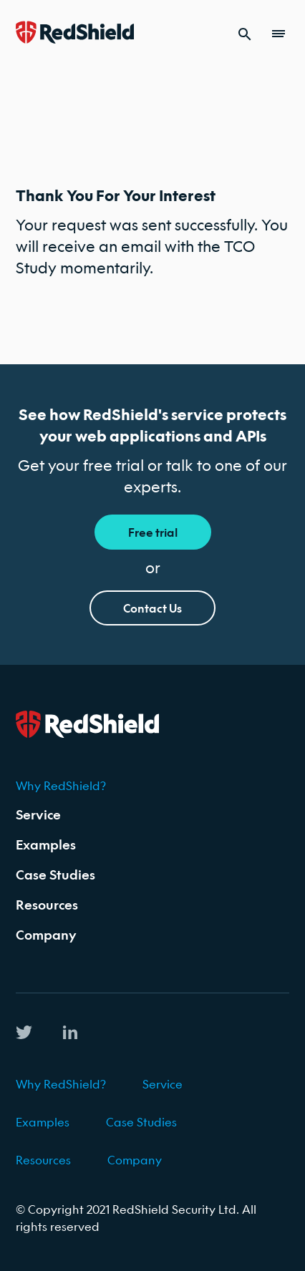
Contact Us (152, 607)
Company (46, 935)
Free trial (153, 532)
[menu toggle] (280, 33)
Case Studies (55, 875)
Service (38, 815)
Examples (46, 845)
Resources (47, 905)
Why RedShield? (61, 785)
